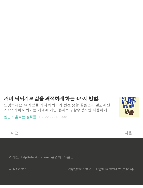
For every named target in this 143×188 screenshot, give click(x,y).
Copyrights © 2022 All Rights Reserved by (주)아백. (100, 169)
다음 (131, 132)
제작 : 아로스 (18, 169)
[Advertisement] (71, 36)
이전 (12, 132)
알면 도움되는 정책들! (20, 117)
